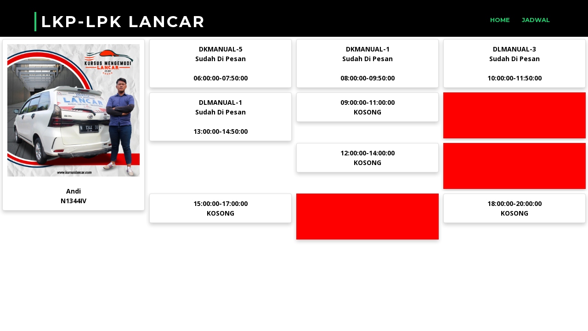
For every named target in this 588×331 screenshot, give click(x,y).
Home (500, 19)
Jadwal (536, 19)
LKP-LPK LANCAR (123, 21)
